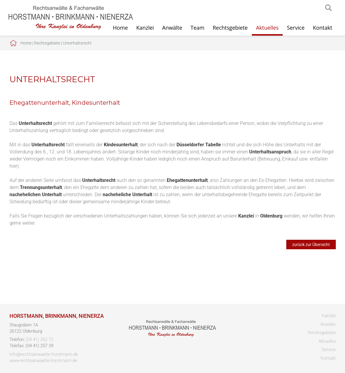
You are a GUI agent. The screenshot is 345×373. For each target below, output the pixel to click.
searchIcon (328, 8)
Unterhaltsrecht (77, 43)
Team (197, 27)
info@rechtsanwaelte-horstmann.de (43, 354)
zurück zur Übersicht (311, 244)
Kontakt (322, 27)
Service (296, 27)
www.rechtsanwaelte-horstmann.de (43, 360)
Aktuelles (267, 27)
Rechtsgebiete (230, 27)
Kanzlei (145, 27)
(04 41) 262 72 (39, 339)
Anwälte (172, 27)
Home (25, 43)
